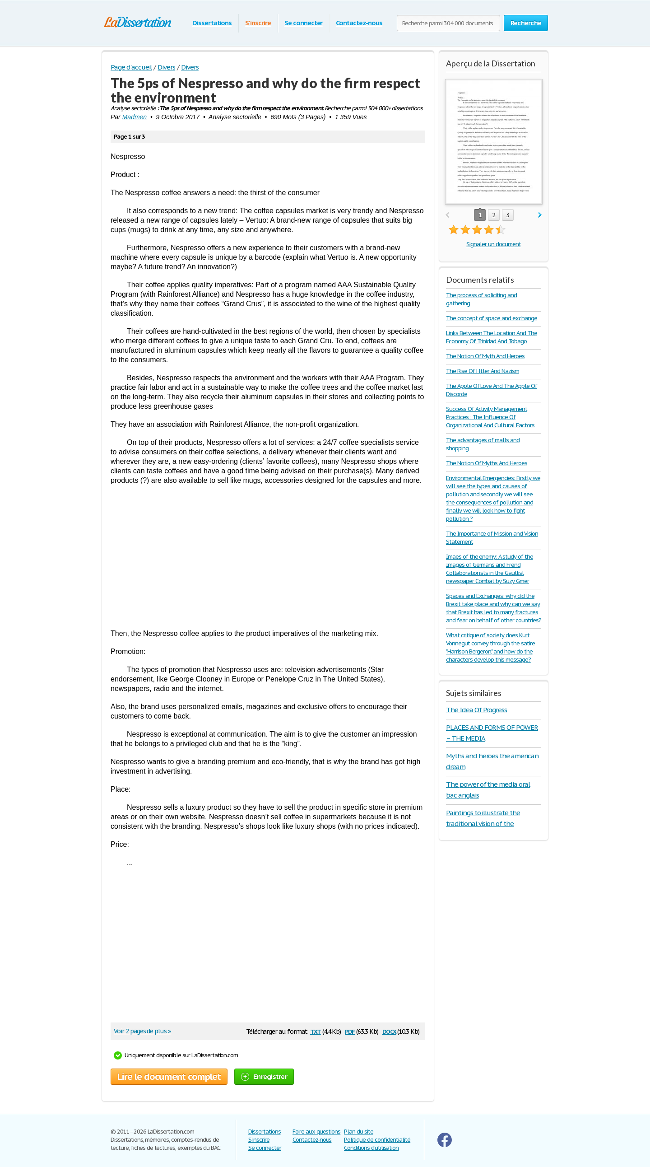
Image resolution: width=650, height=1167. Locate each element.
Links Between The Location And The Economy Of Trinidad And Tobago (491, 337)
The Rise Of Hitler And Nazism (482, 371)
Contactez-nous (359, 23)
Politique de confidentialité (377, 1140)
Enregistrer (264, 1076)
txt (315, 1031)
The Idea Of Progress (476, 709)
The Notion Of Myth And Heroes (485, 356)
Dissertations (212, 23)
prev (447, 215)
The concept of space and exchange (491, 318)
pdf (350, 1031)
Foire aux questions (316, 1131)
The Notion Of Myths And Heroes (486, 463)
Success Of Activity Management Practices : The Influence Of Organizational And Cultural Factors (490, 417)
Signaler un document (493, 244)
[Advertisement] (268, 557)
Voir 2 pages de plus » (142, 1031)
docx (389, 1031)
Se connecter (303, 23)
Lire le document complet (169, 1077)
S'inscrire (258, 23)
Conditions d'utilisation (371, 1148)
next (540, 215)
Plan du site (358, 1131)
